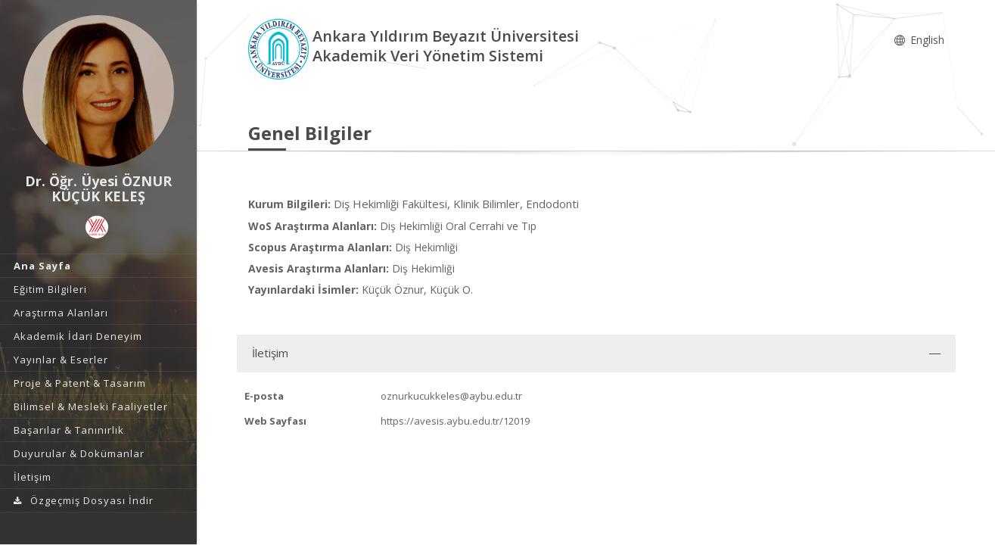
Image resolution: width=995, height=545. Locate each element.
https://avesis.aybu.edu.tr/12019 (455, 421)
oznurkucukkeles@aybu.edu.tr (451, 396)
